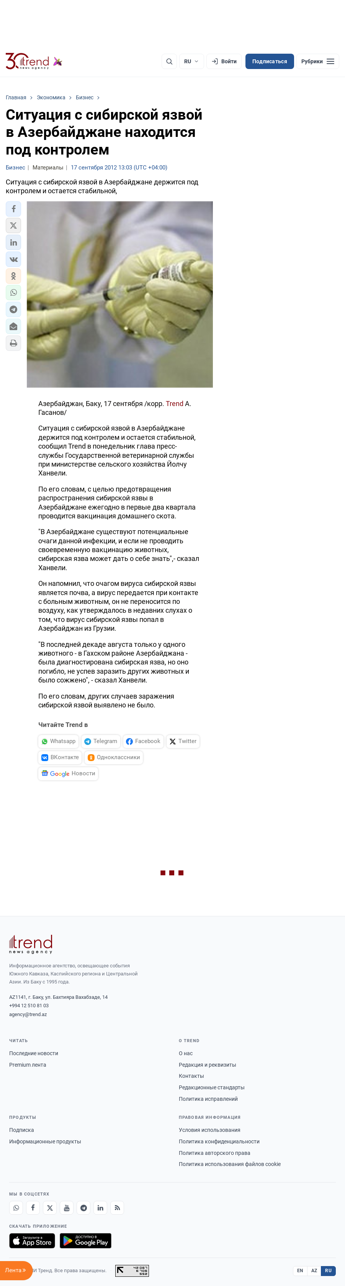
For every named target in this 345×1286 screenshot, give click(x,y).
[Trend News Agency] (30, 944)
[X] (50, 1208)
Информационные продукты (45, 1141)
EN (300, 1270)
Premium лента (27, 1065)
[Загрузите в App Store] (32, 1240)
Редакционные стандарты (212, 1087)
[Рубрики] (317, 61)
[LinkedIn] (100, 1208)
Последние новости (33, 1053)
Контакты (191, 1076)
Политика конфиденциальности (219, 1141)
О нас (186, 1053)
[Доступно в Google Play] (85, 1240)
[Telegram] (83, 1208)
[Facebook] (33, 1208)
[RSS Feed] (117, 1208)
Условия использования (209, 1130)
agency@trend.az (28, 1014)
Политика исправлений (208, 1099)
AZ (314, 1270)
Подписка (21, 1130)
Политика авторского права (214, 1153)
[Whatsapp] (16, 1208)
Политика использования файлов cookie (230, 1164)
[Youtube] (67, 1208)
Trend (175, 404)
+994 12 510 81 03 (29, 1005)
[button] (13, 209)
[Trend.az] (34, 61)
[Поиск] (169, 61)
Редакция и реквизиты (207, 1065)
